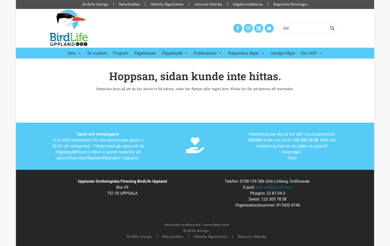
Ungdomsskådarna (248, 4)
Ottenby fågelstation (167, 4)
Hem (75, 53)
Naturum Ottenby (252, 237)
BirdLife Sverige (95, 4)
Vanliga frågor (283, 53)
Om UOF (311, 53)
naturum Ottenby (208, 4)
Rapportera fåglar (246, 53)
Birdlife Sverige (139, 237)
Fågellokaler (145, 53)
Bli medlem (97, 53)
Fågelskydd (175, 53)
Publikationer (208, 53)
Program (120, 53)
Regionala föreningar (290, 4)
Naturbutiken (129, 4)
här (243, 89)
